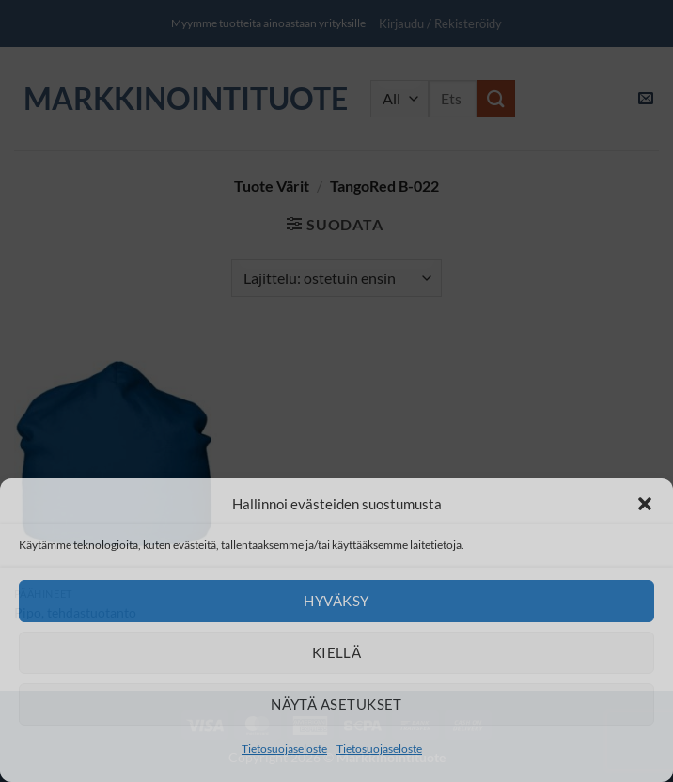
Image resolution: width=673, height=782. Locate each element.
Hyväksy (336, 600)
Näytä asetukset (336, 704)
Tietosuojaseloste (284, 749)
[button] (644, 503)
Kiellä (337, 652)
